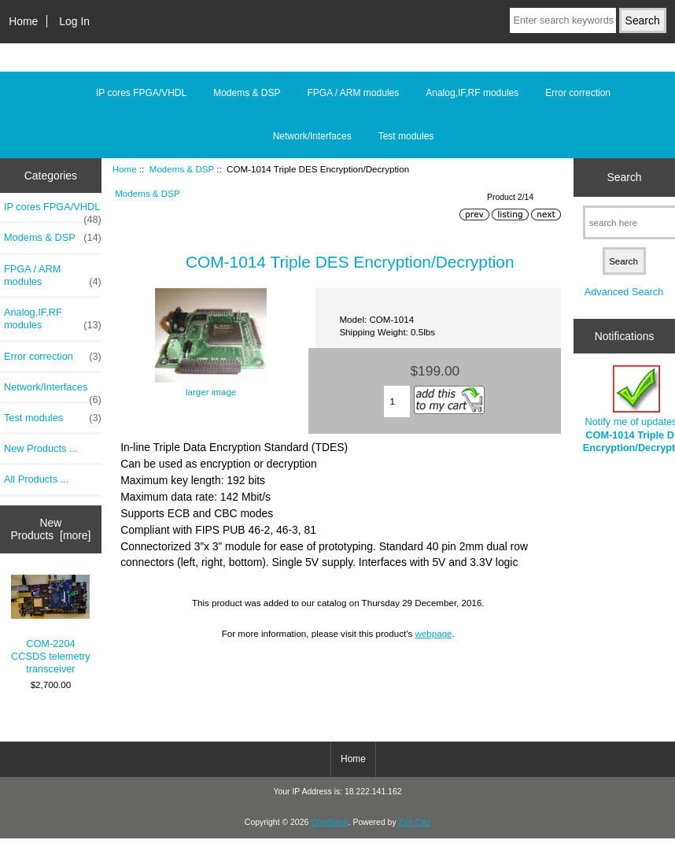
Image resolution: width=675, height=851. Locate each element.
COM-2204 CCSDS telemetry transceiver (50, 625)
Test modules (406, 136)
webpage (433, 633)
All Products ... (36, 479)
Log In (74, 21)
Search (624, 177)
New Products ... (41, 448)
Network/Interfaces (312, 136)
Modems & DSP (181, 169)
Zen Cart (415, 822)
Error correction (577, 92)
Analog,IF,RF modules (472, 92)
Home (23, 21)
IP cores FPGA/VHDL (141, 92)
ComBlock (330, 822)
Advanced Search (624, 292)
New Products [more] (50, 529)
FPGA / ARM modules (354, 92)
